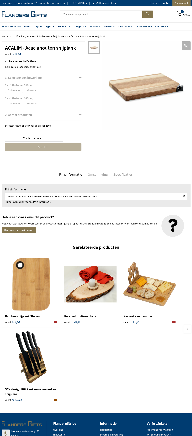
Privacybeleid (154, 360)
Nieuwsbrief (181, 3)
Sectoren (160, 26)
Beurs (27, 26)
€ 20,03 (60, 310)
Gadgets (79, 26)
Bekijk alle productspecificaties (23, 66)
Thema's (63, 26)
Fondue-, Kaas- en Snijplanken (33, 36)
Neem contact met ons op (18, 230)
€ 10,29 (107, 310)
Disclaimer (153, 364)
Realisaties (106, 350)
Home (5, 36)
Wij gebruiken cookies (159, 355)
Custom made (143, 26)
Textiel (94, 26)
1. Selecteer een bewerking (23, 78)
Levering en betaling (111, 355)
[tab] (71, 174)
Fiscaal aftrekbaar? (110, 360)
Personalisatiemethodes (114, 364)
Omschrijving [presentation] (98, 174)
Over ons (155, 3)
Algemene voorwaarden (160, 350)
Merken (107, 26)
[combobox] (101, 14)
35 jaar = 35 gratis (44, 26)
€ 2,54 (12, 310)
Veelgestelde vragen (64, 360)
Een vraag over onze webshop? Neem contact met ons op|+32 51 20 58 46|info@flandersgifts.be (59, 3)
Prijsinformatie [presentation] (71, 174)
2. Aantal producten (18, 115)
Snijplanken (59, 36)
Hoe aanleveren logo (111, 369)
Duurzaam (124, 26)
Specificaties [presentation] (122, 174)
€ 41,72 (155, 320)
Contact (166, 3)
